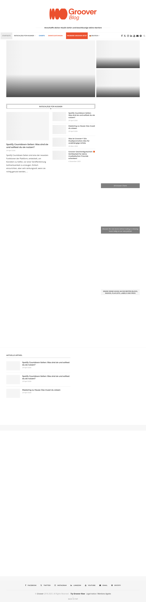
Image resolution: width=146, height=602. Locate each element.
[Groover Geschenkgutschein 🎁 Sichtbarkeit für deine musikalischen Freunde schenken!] (118, 54)
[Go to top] (73, 599)
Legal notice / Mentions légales (98, 593)
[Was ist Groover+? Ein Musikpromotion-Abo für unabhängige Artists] (50, 68)
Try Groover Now (77, 593)
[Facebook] (122, 36)
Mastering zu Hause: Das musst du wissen (81, 127)
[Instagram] (129, 36)
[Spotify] (141, 36)
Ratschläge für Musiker (23, 36)
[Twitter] (125, 36)
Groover (40, 593)
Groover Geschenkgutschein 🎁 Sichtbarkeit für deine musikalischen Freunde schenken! (81, 155)
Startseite (6, 36)
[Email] (138, 36)
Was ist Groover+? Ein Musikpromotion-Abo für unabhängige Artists (78, 141)
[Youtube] (135, 36)
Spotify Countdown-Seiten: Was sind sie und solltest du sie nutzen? (27, 146)
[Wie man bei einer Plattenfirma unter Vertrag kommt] (118, 83)
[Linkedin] (132, 36)
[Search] (145, 36)
